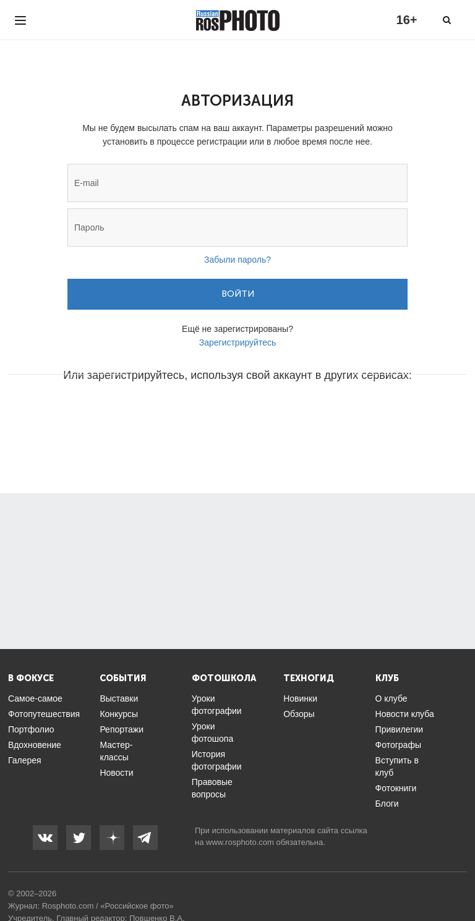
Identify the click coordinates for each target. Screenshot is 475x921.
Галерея (24, 760)
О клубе (391, 698)
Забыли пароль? (237, 260)
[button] (143, 412)
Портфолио (31, 729)
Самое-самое (35, 698)
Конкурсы (119, 714)
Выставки (119, 698)
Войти (237, 294)
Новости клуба (404, 714)
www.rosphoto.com (240, 842)
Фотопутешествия (44, 714)
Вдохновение (34, 745)
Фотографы (398, 745)
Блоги (387, 804)
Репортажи (121, 729)
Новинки (300, 698)
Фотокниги (396, 788)
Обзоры (299, 714)
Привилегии (399, 729)
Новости (116, 773)
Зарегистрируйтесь (237, 342)
